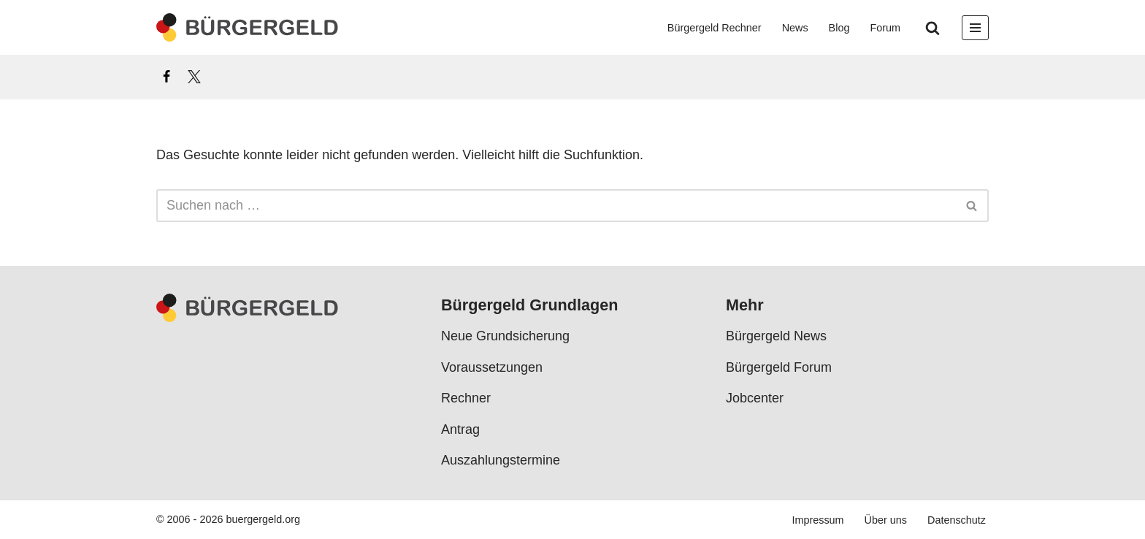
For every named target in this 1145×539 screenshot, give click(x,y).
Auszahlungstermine (500, 460)
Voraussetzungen (492, 367)
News (795, 28)
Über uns (886, 520)
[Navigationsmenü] (975, 27)
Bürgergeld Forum (779, 367)
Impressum (817, 520)
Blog (839, 28)
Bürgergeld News (776, 336)
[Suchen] (932, 27)
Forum (885, 28)
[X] (194, 76)
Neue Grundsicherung (505, 336)
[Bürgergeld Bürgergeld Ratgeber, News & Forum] (247, 27)
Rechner (466, 398)
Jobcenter (755, 398)
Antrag (460, 428)
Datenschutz (956, 520)
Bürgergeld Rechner (714, 28)
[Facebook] (166, 76)
